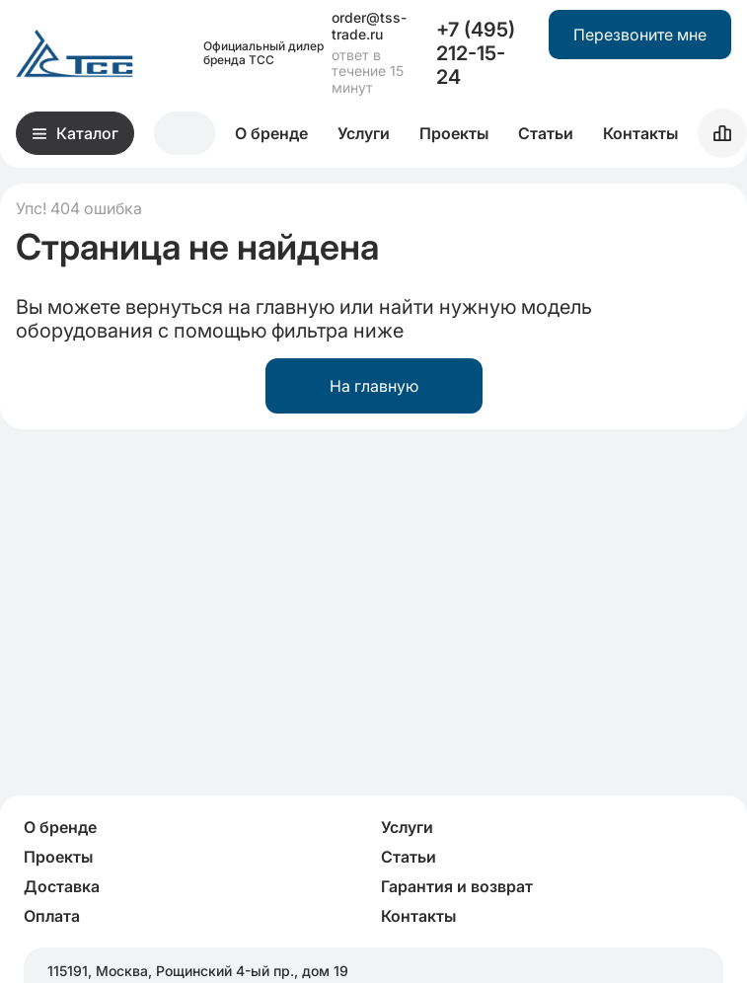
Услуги (363, 133)
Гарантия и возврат (457, 886)
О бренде (271, 133)
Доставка (62, 886)
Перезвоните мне (640, 34)
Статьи (545, 133)
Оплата (52, 916)
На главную (374, 386)
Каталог (75, 133)
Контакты (640, 133)
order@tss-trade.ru (369, 26)
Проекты (453, 133)
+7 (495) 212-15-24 (475, 53)
